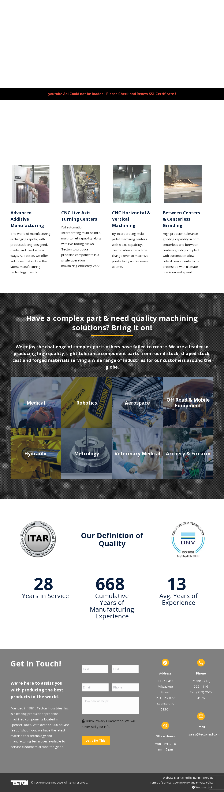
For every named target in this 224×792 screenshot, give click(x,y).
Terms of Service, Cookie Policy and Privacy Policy (181, 782)
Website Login (202, 787)
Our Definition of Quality (112, 539)
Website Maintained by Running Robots (188, 778)
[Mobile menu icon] (216, 17)
